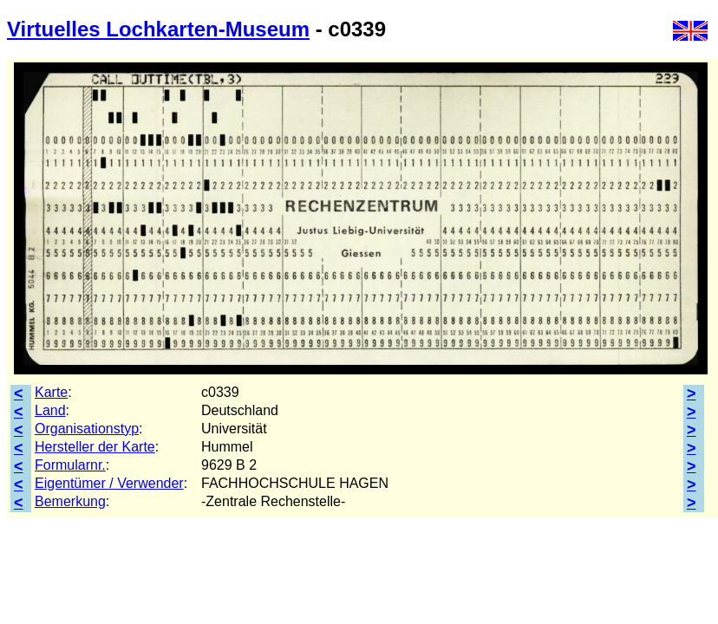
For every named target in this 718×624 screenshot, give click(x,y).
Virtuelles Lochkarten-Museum (158, 29)
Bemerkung (70, 501)
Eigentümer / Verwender (109, 483)
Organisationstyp (87, 428)
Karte (51, 392)
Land (50, 410)
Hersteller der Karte (95, 446)
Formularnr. (70, 465)
